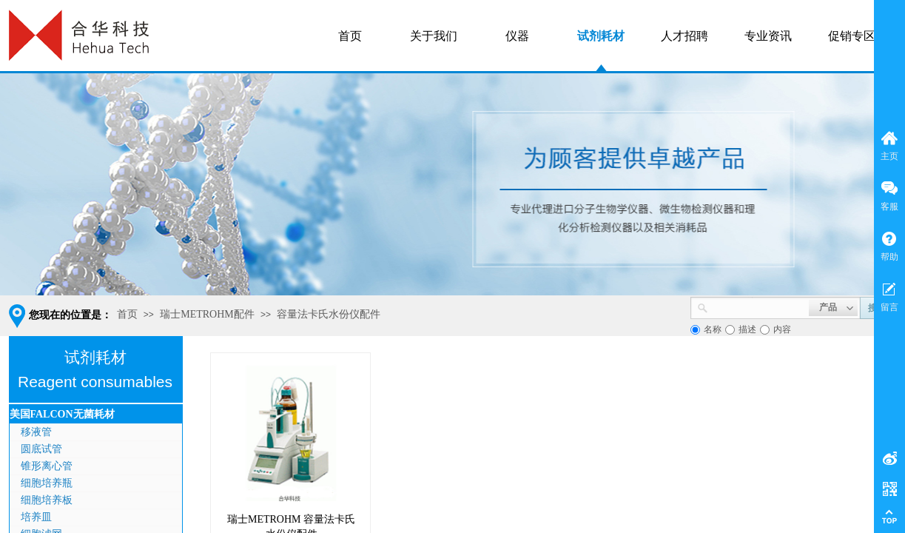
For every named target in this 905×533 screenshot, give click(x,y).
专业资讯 (768, 36)
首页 (127, 314)
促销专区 (851, 36)
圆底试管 (41, 449)
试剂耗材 (601, 36)
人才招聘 (684, 36)
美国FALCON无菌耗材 (62, 414)
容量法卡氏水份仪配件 (328, 314)
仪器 (517, 36)
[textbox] (758, 306)
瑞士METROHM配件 (207, 314)
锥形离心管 (47, 466)
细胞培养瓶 (47, 483)
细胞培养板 (47, 500)
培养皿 (36, 517)
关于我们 (433, 36)
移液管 (36, 432)
